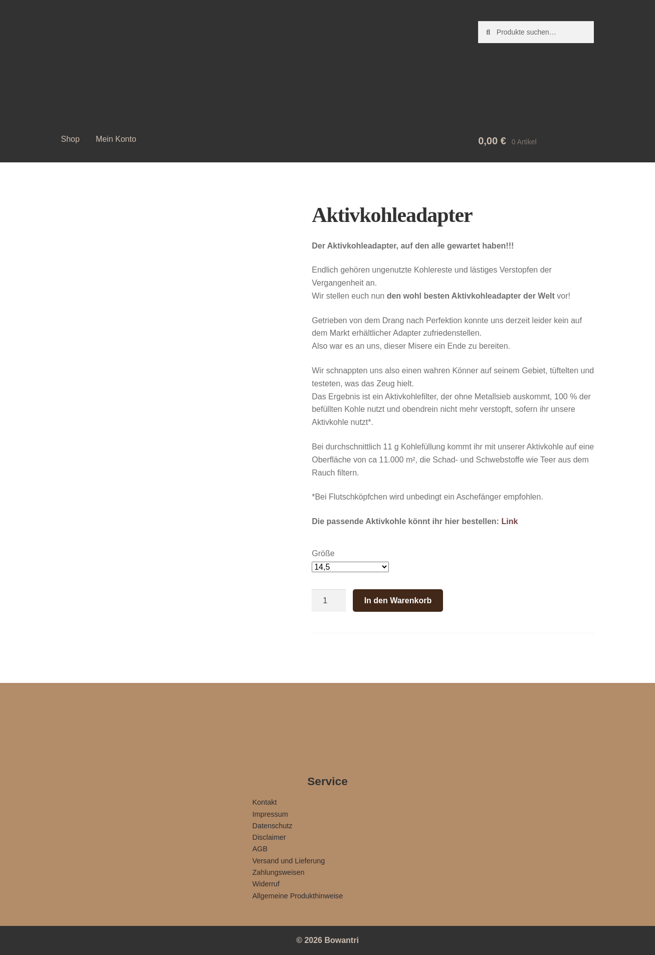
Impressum (270, 814)
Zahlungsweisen (279, 872)
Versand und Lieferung (289, 861)
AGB (260, 849)
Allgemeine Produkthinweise (298, 896)
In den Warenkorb (398, 600)
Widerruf (266, 884)
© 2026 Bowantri (327, 940)
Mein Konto (116, 139)
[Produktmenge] (329, 600)
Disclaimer (269, 837)
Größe (323, 553)
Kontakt (265, 802)
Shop (70, 139)
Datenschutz (273, 826)
